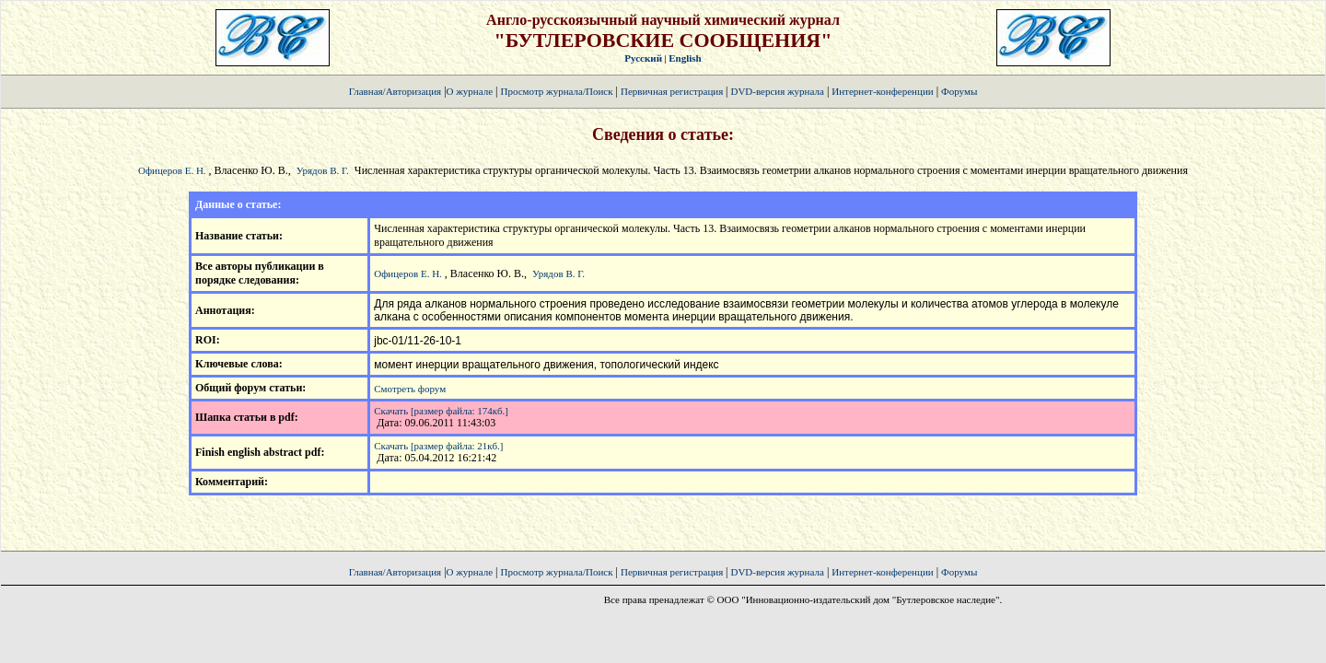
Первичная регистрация (673, 91)
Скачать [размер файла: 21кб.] (438, 445)
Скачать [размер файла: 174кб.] (441, 410)
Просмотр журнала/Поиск (556, 91)
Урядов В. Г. (323, 170)
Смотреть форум (410, 388)
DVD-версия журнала (776, 91)
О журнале (470, 91)
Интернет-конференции (882, 91)
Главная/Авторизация (395, 91)
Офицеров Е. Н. (172, 170)
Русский (643, 58)
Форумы (959, 91)
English (685, 58)
